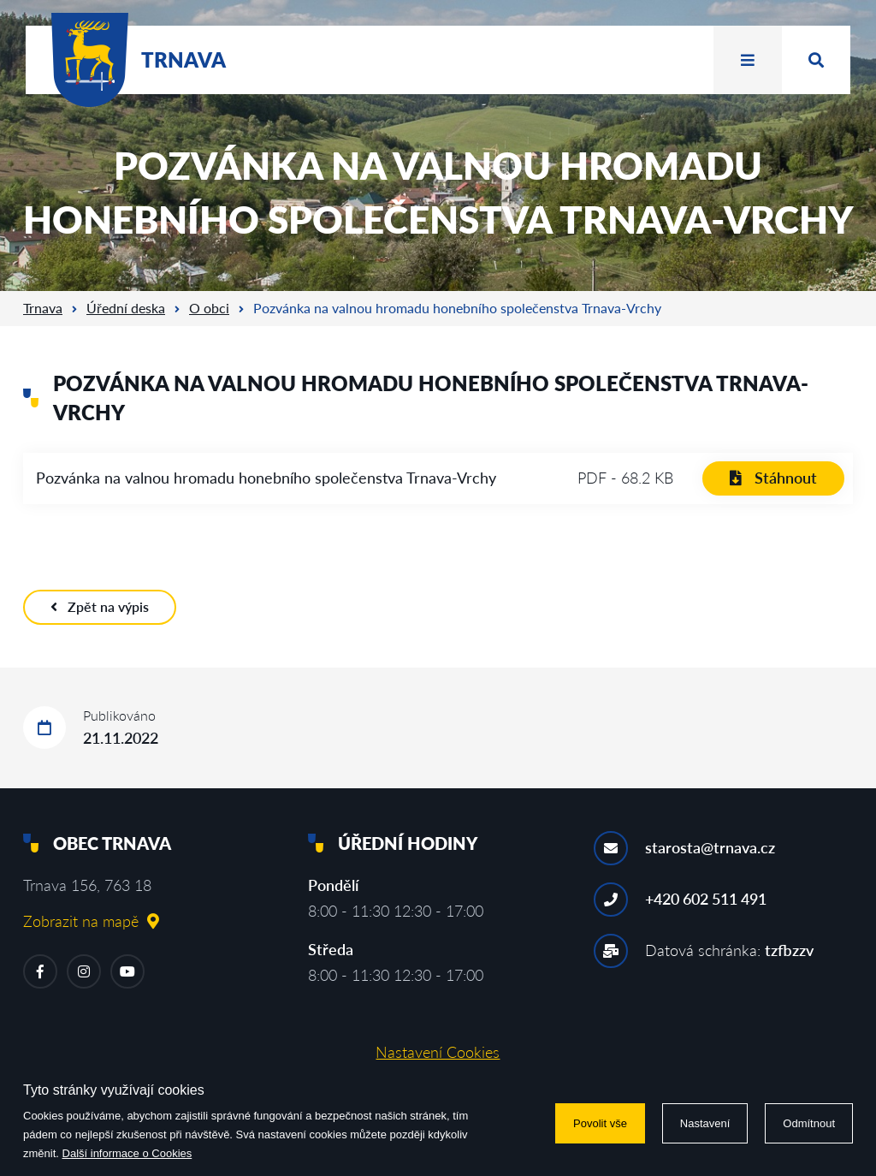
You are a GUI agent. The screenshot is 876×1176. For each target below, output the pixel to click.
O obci (209, 308)
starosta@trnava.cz (710, 847)
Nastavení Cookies (438, 1051)
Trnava (42, 308)
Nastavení (705, 1123)
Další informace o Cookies (127, 1153)
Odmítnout (809, 1123)
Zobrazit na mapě (91, 921)
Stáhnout (773, 477)
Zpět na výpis (99, 606)
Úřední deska (125, 308)
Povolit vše (600, 1123)
